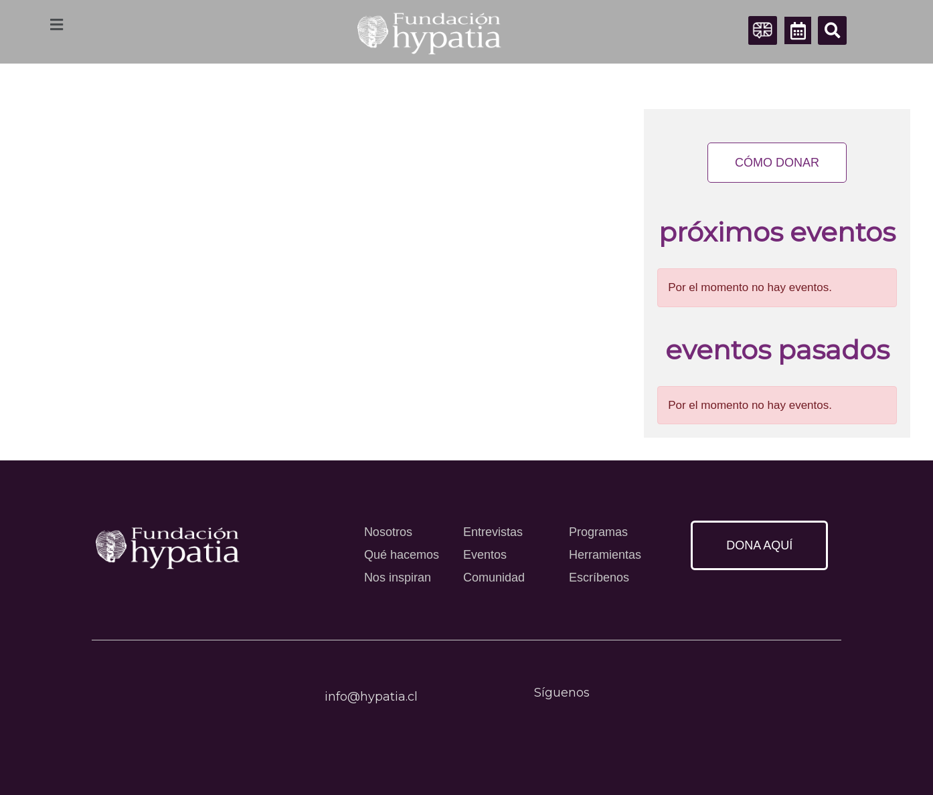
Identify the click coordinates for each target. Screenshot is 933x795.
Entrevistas (493, 532)
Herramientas (605, 554)
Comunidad (494, 577)
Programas (598, 532)
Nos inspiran (397, 577)
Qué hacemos (401, 554)
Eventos (485, 554)
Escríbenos (599, 577)
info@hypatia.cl (371, 696)
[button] (832, 30)
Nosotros (388, 532)
